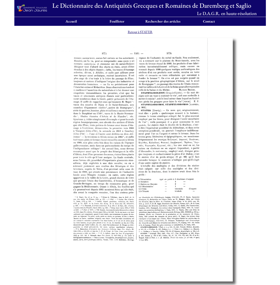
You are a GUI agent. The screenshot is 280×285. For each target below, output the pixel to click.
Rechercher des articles (162, 21)
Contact (209, 21)
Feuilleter (117, 21)
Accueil (71, 21)
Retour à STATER (140, 32)
